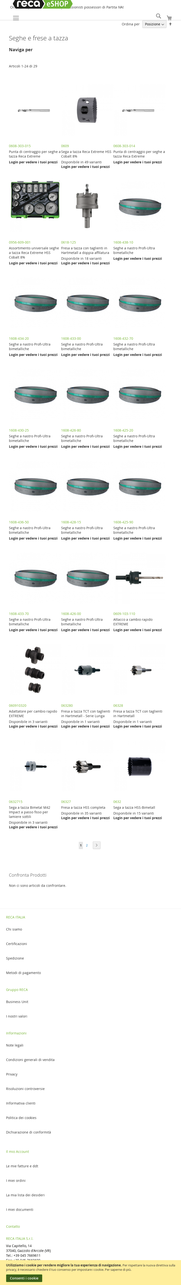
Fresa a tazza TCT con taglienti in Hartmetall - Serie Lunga (85, 713)
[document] (91, 1272)
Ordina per (131, 24)
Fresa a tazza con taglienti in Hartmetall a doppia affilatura (85, 250)
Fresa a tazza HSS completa (83, 807)
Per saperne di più (118, 1269)
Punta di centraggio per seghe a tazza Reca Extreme (35, 154)
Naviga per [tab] (21, 50)
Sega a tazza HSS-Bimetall (134, 807)
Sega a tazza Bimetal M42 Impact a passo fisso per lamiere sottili (29, 812)
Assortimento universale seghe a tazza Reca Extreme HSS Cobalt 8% (34, 253)
